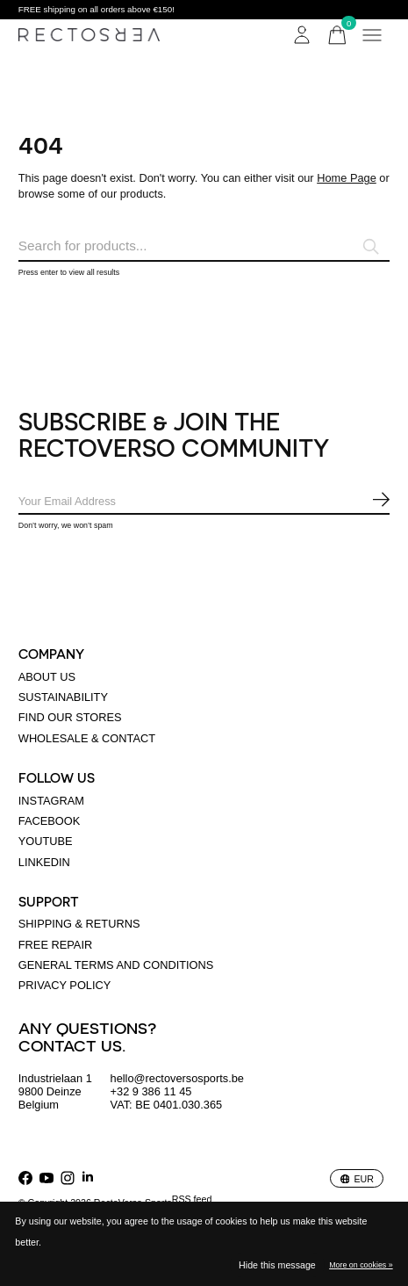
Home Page (346, 177)
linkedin (44, 862)
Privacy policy (64, 985)
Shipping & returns (79, 923)
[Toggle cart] (336, 35)
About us (46, 676)
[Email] (204, 502)
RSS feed (192, 1199)
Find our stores (70, 717)
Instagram (51, 800)
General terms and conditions (116, 965)
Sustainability (63, 697)
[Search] (204, 246)
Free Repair (55, 944)
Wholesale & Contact (86, 738)
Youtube (45, 841)
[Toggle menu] (372, 35)
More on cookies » (361, 1265)
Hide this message (277, 1265)
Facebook (49, 820)
